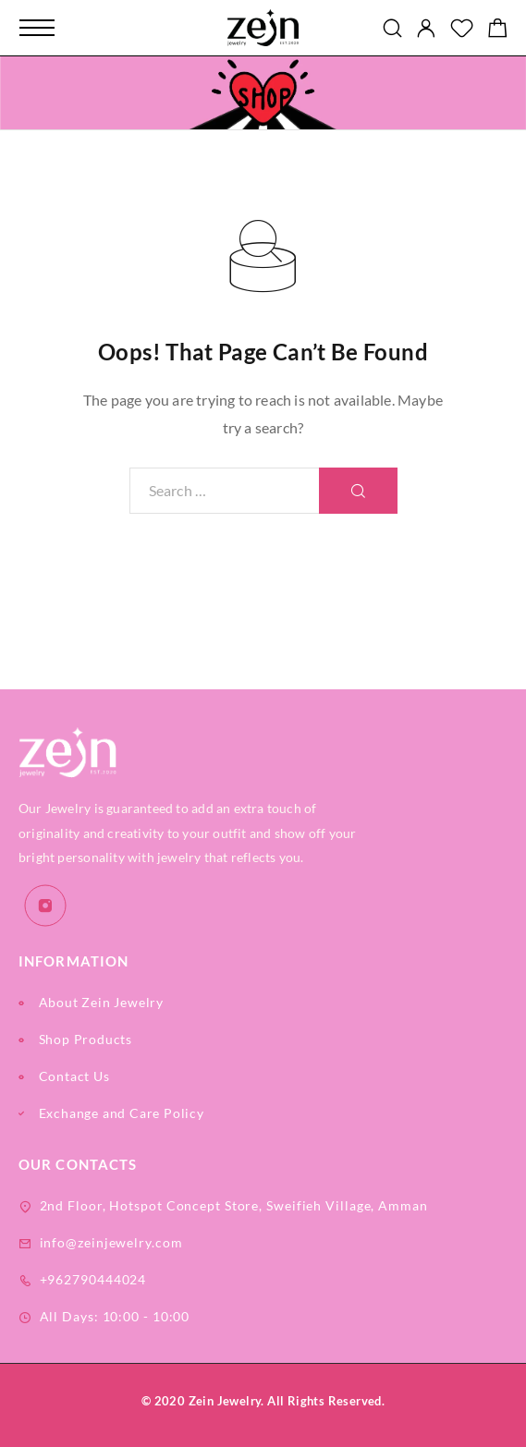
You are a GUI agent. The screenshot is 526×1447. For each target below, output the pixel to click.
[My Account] (426, 28)
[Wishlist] (461, 30)
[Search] (392, 28)
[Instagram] (46, 906)
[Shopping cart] (498, 30)
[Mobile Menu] (37, 27)
